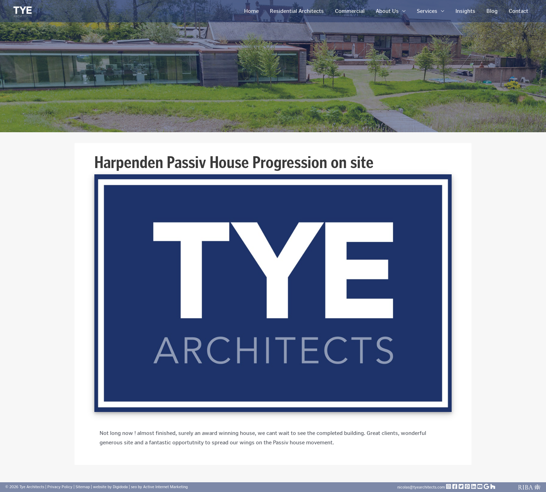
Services (427, 11)
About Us (387, 11)
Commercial (350, 11)
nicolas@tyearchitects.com (421, 487)
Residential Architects (297, 11)
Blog (492, 11)
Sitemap (83, 487)
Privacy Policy (59, 487)
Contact (518, 11)
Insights (465, 11)
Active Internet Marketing (165, 487)
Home (251, 11)
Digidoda (120, 487)
